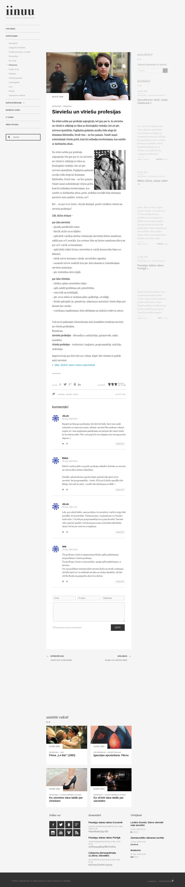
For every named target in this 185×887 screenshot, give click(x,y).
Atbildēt (120, 444)
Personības (13, 56)
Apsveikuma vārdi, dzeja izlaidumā (152, 101)
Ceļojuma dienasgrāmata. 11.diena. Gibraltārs (102, 854)
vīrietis (75, 394)
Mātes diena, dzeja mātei (152, 181)
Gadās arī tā (14, 69)
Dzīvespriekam (13, 103)
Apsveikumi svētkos (17, 95)
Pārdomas (13, 65)
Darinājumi (13, 43)
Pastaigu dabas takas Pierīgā (150, 267)
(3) (147, 268)
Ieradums (136, 850)
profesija (61, 394)
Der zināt (12, 61)
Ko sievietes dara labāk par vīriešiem (66, 799)
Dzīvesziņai (12, 36)
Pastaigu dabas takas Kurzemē (105, 822)
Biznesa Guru (13, 110)
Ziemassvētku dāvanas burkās (147, 837)
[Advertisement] (107, 26)
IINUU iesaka (12, 124)
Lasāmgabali (14, 82)
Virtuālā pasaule (15, 78)
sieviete (69, 394)
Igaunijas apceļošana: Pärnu (111, 755)
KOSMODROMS (165, 881)
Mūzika (12, 91)
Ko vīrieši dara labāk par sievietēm (109, 799)
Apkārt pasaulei (114, 752)
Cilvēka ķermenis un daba (19, 52)
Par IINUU (10, 29)
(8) (151, 103)
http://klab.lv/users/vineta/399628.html (75, 365)
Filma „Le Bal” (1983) (62, 755)
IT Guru (9, 117)
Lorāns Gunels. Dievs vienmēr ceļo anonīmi (147, 824)
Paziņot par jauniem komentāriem (67, 627)
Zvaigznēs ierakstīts (17, 48)
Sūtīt (118, 627)
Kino (10, 87)
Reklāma (12, 74)
